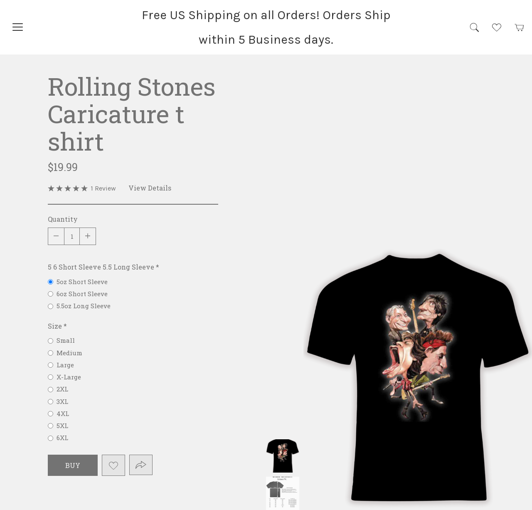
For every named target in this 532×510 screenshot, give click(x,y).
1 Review (103, 188)
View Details (149, 187)
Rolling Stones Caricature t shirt (282, 456)
